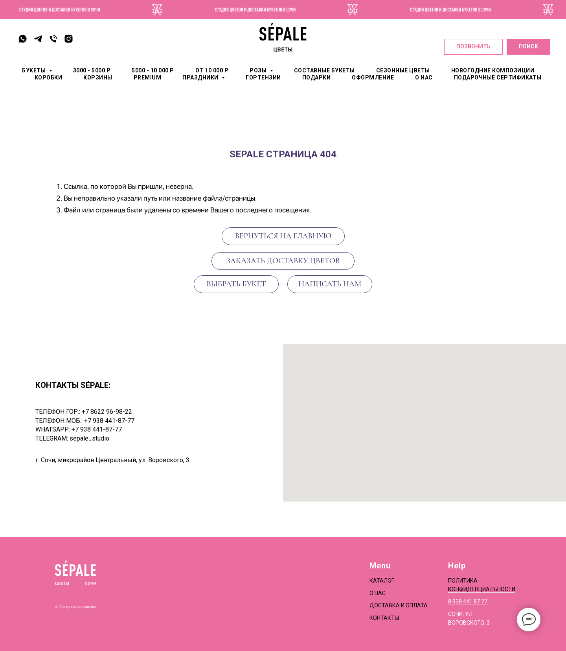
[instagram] (69, 39)
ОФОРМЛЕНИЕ (373, 77)
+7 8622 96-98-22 (107, 411)
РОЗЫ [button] (259, 70)
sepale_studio (89, 438)
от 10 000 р (212, 70)
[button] (329, 284)
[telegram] (38, 39)
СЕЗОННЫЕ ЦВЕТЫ (403, 70)
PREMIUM (148, 77)
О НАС (424, 77)
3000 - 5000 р (92, 70)
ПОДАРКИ (316, 77)
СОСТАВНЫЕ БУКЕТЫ (324, 70)
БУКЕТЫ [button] (34, 70)
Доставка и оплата (398, 605)
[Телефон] (53, 39)
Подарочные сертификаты (498, 77)
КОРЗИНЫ (97, 77)
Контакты (384, 618)
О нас (377, 593)
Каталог (381, 580)
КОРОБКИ (48, 77)
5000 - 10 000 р (153, 70)
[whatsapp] (23, 39)
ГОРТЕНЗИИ (263, 77)
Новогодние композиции (493, 70)
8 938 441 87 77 (467, 601)
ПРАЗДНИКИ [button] (201, 77)
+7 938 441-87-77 (109, 420)
